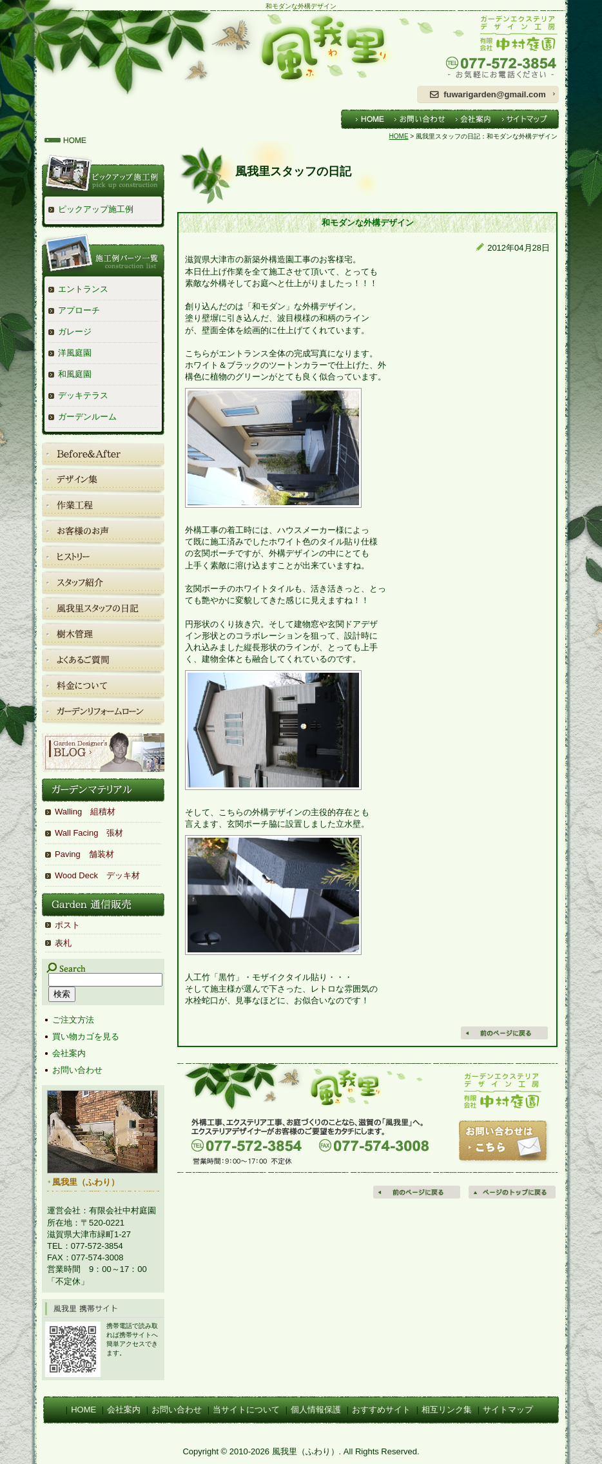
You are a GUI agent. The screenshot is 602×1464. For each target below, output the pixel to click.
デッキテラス (83, 395)
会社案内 (69, 1053)
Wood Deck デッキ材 (97, 875)
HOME (399, 136)
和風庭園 (75, 374)
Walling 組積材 (85, 811)
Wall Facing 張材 (89, 833)
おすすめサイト (381, 1409)
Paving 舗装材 (84, 854)
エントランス (83, 289)
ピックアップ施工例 (95, 209)
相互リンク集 (447, 1409)
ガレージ (75, 331)
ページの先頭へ (513, 1192)
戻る (505, 1032)
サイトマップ (508, 1409)
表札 (63, 943)
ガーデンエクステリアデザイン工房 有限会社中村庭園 (488, 48)
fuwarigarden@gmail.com (494, 94)
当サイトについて (246, 1409)
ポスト (67, 925)
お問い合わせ (77, 1070)
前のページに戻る (417, 1192)
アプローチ (79, 310)
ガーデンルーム (87, 416)
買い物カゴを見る (85, 1036)
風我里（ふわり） (220, 48)
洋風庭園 (75, 353)
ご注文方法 (73, 1020)
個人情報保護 (316, 1409)
